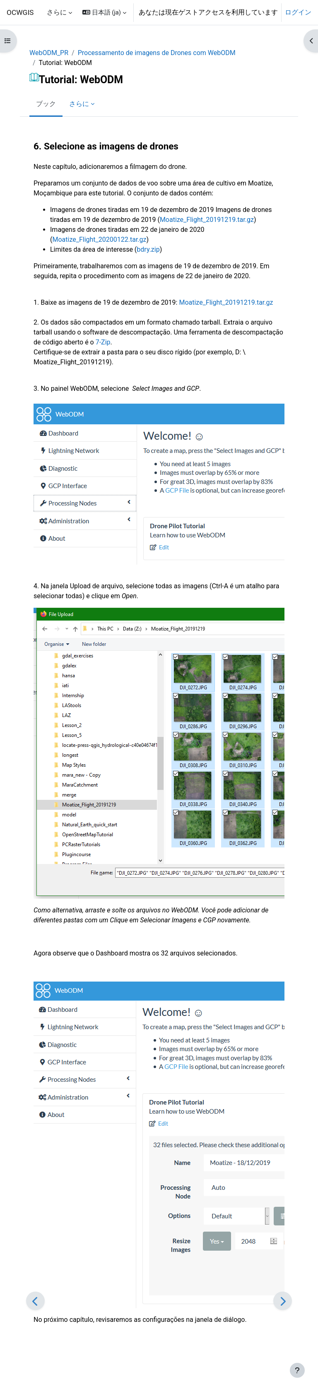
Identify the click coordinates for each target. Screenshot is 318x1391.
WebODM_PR (48, 53)
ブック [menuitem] (46, 104)
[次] (282, 1301)
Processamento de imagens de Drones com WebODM (157, 53)
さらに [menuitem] (57, 12)
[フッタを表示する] (297, 1370)
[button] (104, 12)
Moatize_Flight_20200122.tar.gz (99, 239)
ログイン (298, 12)
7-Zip (103, 342)
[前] (35, 1301)
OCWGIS (20, 12)
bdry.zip (148, 249)
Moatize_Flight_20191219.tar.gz (207, 220)
